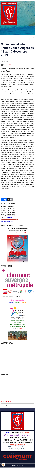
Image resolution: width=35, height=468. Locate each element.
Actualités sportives (11, 65)
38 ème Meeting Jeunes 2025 (17, 233)
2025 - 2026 (6, 405)
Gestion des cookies (17, 465)
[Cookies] (3, 465)
